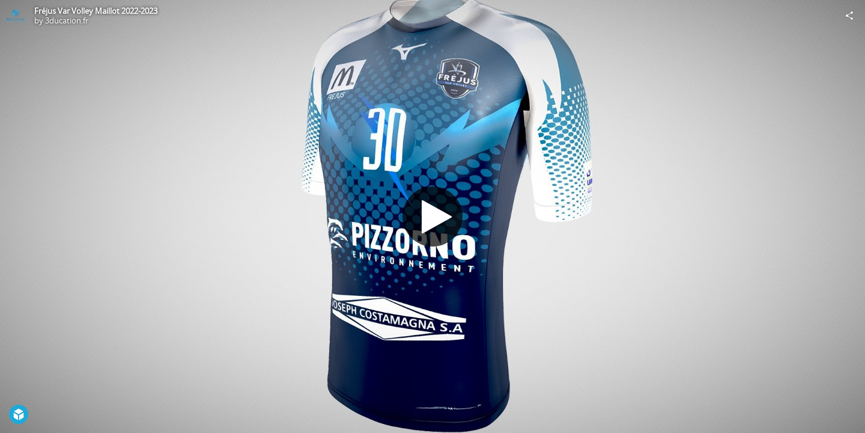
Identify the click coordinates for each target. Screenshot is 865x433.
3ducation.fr (66, 20)
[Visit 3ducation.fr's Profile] (15, 15)
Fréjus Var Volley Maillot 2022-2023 (95, 10)
